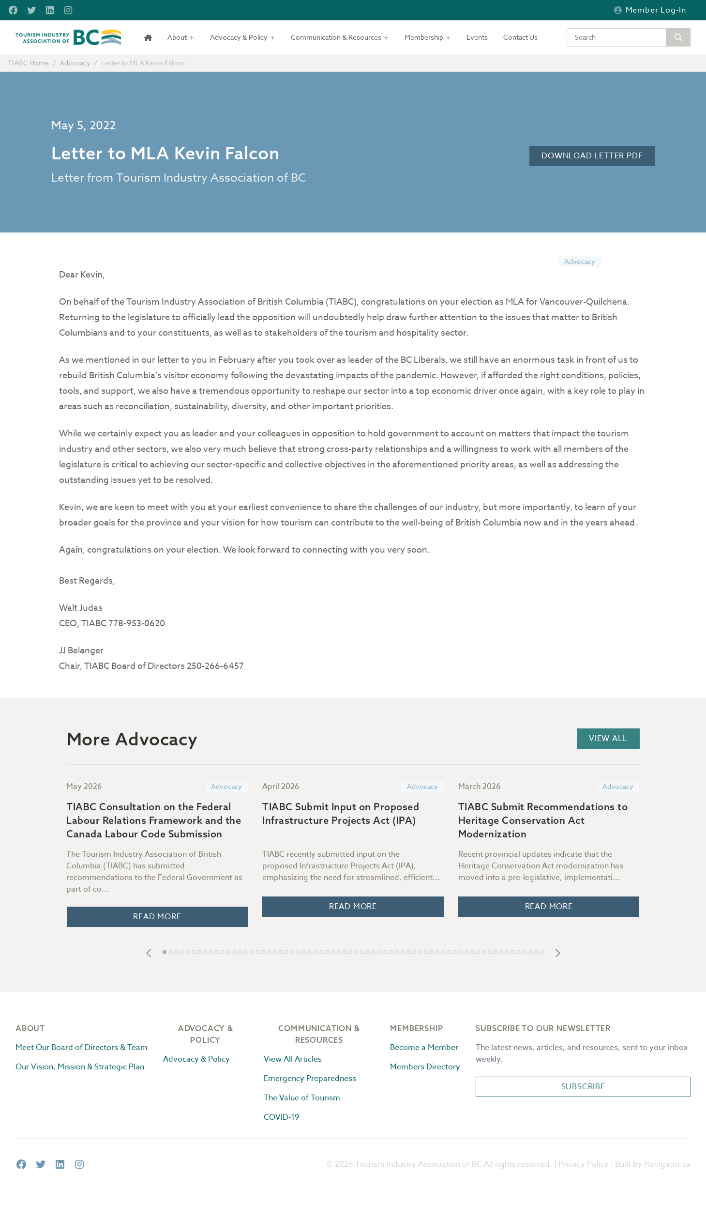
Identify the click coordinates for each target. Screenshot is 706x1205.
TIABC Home (28, 62)
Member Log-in (650, 10)
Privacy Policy (583, 1164)
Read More (157, 917)
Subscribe (583, 1087)
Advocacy (75, 62)
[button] (148, 953)
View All (608, 738)
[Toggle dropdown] (181, 37)
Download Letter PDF (592, 156)
